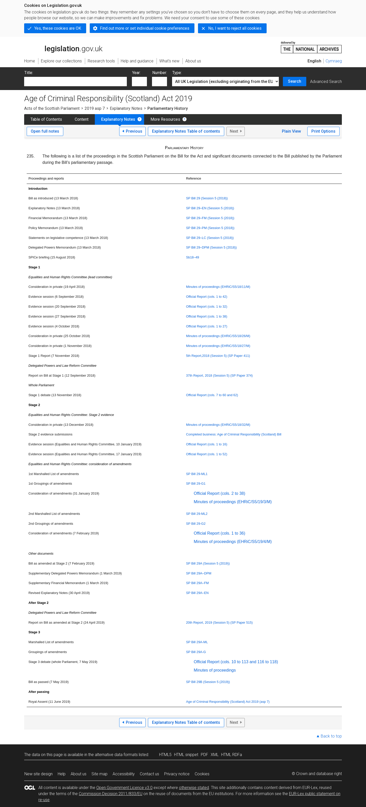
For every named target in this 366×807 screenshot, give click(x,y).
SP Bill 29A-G (196, 652)
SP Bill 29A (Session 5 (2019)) (208, 563)
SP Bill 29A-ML (197, 642)
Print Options (323, 131)
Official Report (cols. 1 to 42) (206, 297)
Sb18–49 (192, 257)
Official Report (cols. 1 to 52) (206, 454)
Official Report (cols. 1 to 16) (206, 444)
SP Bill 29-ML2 (196, 514)
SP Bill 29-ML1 (196, 474)
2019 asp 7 (95, 108)
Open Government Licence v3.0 (124, 787)
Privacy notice (177, 773)
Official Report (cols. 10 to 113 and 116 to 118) (236, 662)
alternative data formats (116, 754)
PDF (204, 754)
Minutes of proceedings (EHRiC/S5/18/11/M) (218, 287)
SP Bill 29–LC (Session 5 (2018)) (210, 238)
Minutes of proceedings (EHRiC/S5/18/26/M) (218, 336)
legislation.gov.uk (63, 47)
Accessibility (124, 773)
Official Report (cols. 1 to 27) (206, 326)
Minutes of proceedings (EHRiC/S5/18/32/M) (218, 425)
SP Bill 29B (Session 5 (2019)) (208, 682)
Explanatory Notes (126, 108)
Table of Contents (46, 119)
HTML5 (165, 754)
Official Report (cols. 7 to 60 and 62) (212, 395)
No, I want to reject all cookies (235, 28)
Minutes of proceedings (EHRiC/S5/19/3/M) (233, 502)
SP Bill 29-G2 (196, 523)
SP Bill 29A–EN (197, 593)
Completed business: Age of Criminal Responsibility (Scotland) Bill (233, 434)
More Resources (165, 119)
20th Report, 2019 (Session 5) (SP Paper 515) (219, 622)
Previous (134, 131)
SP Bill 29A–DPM (198, 573)
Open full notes (45, 131)
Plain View (291, 131)
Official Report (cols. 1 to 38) (206, 316)
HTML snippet (186, 754)
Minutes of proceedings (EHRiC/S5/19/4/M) (233, 541)
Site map (100, 773)
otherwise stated (194, 787)
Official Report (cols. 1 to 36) (219, 533)
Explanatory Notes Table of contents (186, 131)
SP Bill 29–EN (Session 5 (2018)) (210, 208)
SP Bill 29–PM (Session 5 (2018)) (210, 228)
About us (78, 773)
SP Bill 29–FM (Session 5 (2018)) (210, 218)
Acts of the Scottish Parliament (52, 108)
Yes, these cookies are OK (57, 28)
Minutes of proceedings (215, 670)
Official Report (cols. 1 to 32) (206, 306)
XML (215, 754)
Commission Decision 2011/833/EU (110, 793)
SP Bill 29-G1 (196, 483)
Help (62, 773)
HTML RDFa (231, 754)
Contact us (149, 773)
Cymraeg (334, 61)
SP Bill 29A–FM (197, 583)
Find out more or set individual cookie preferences (144, 28)
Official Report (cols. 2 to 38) (219, 493)
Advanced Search (326, 81)
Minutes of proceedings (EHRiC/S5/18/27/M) (218, 346)
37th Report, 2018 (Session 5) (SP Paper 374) (219, 375)
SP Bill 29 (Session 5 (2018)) (207, 198)
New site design (38, 773)
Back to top (331, 736)
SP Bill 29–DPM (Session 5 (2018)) (211, 247)
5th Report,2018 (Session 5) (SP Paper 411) (218, 356)
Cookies (202, 773)
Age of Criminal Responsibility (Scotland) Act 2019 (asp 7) (228, 702)
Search (294, 81)
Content (81, 119)
